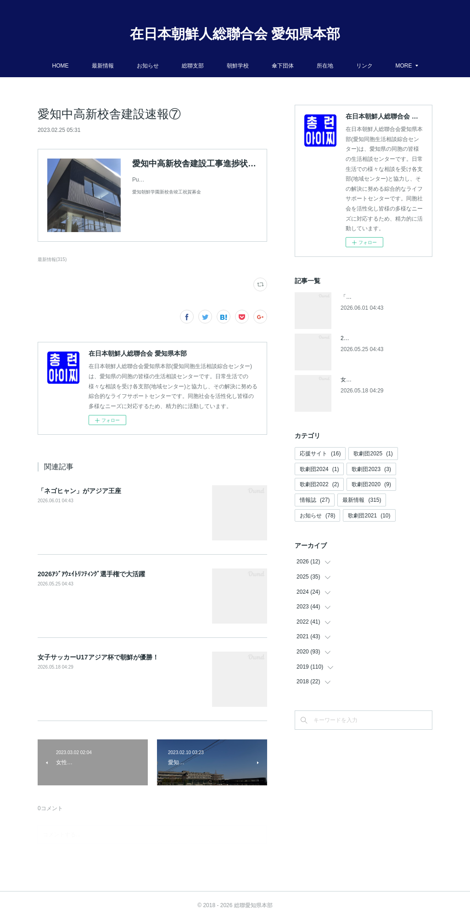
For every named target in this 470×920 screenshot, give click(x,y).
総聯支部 (193, 65)
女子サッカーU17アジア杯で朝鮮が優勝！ (98, 657)
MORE (404, 65)
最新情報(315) (52, 259)
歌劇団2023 (371, 469)
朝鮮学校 (238, 65)
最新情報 (103, 65)
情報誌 (315, 500)
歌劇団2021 (369, 515)
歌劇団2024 (319, 469)
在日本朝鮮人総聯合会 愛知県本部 (235, 33)
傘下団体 (283, 65)
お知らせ (148, 65)
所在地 (325, 65)
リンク (364, 65)
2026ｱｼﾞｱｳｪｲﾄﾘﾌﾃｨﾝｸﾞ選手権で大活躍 (91, 574)
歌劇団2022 (319, 484)
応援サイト (320, 453)
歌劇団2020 (371, 484)
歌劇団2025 (372, 453)
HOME (60, 65)
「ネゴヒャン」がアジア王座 (79, 490)
